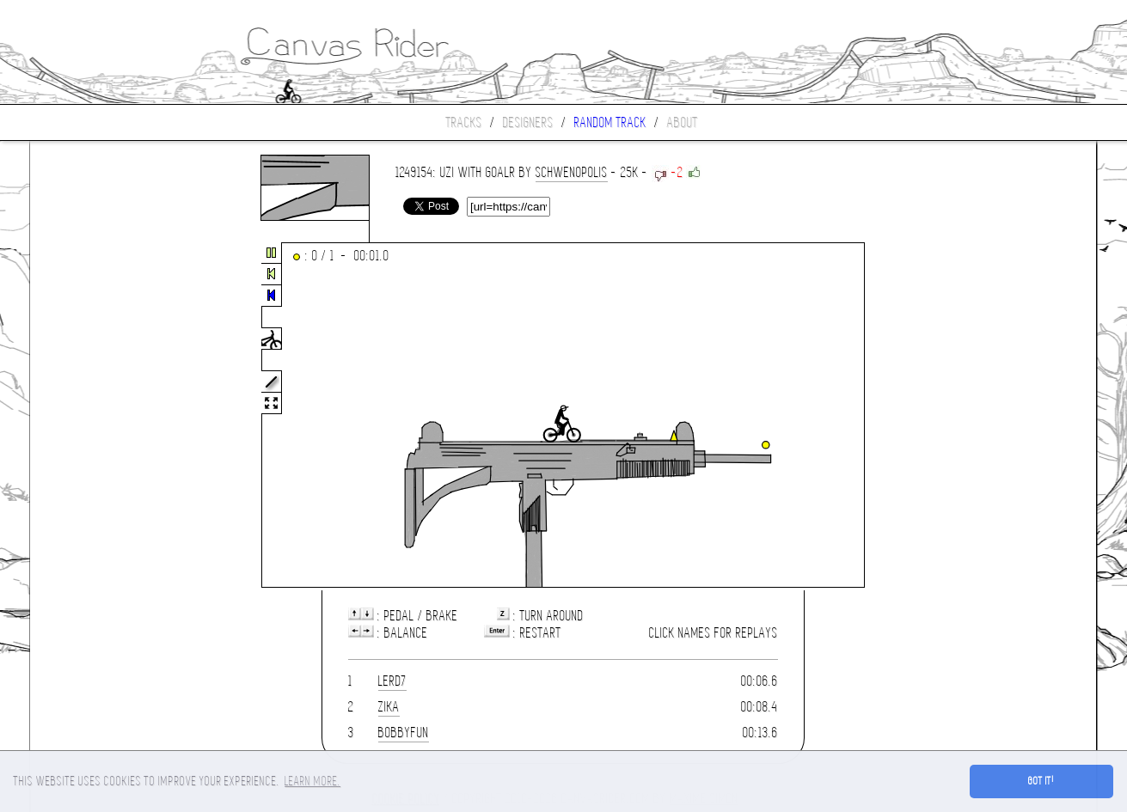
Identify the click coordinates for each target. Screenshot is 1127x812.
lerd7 (392, 681)
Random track (610, 122)
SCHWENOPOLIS (572, 172)
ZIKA (389, 707)
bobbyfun (403, 732)
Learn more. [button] (312, 781)
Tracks (464, 122)
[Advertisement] (102, 416)
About (682, 122)
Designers (528, 122)
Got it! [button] (1041, 781)
